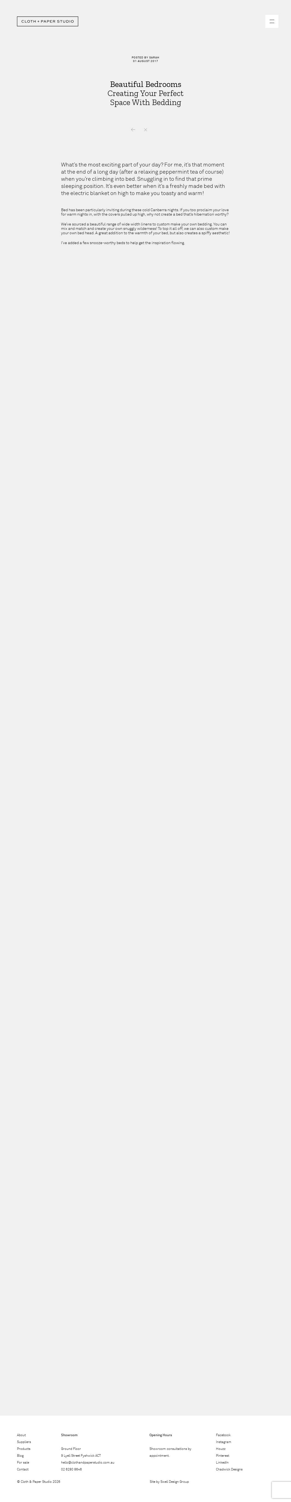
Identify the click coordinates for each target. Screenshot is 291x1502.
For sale (23, 1462)
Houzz (221, 1449)
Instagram (223, 1442)
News (146, 130)
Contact (22, 1469)
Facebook (223, 1435)
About (21, 1435)
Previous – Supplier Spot (133, 130)
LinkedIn (222, 1462)
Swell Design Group (174, 1482)
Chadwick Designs (229, 1469)
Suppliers (24, 1442)
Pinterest (222, 1456)
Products (23, 1449)
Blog (20, 1456)
